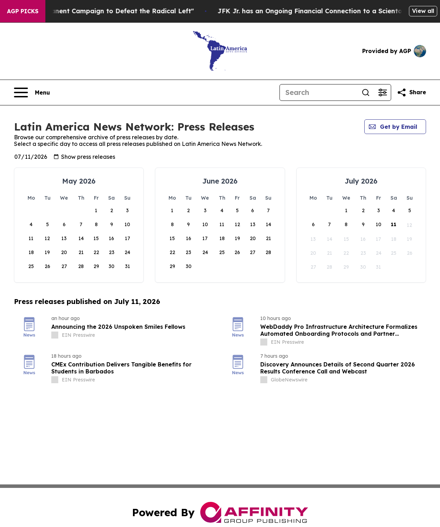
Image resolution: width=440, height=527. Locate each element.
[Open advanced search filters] (382, 92)
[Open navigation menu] (32, 92)
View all (423, 10)
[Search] (318, 92)
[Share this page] (411, 92)
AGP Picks (22, 11)
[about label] (54, 335)
